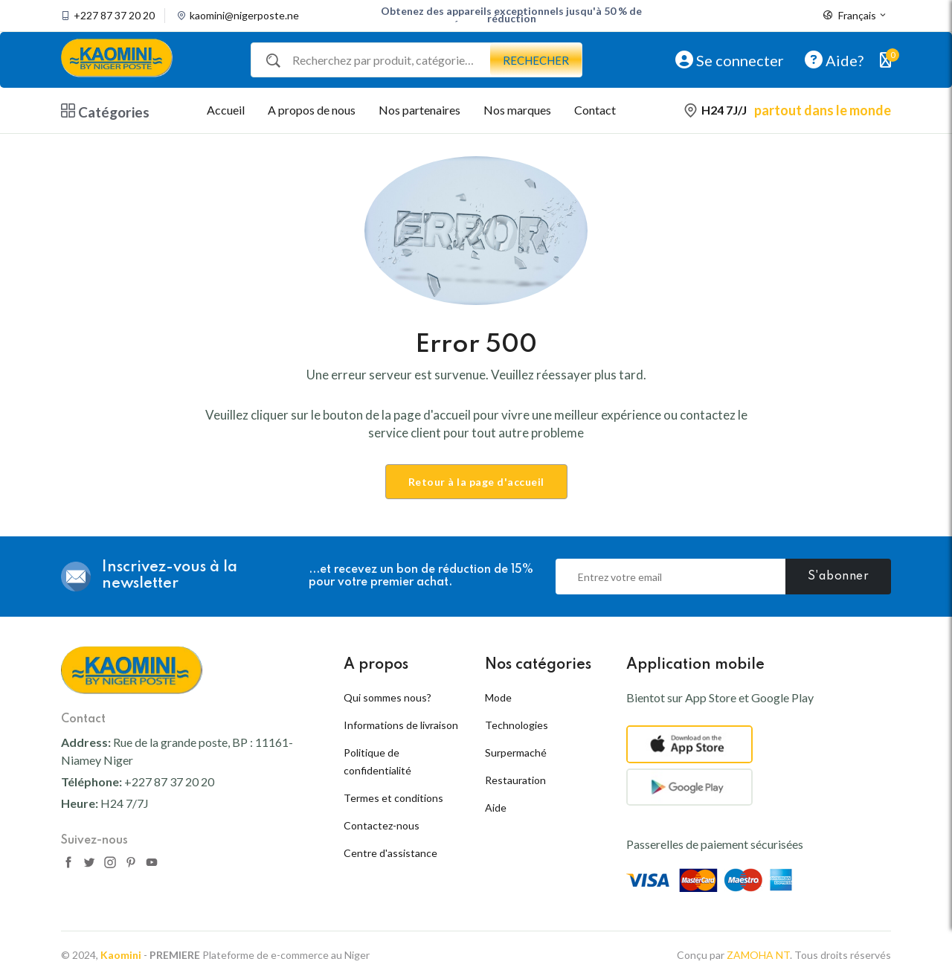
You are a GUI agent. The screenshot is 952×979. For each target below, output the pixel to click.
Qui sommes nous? (387, 697)
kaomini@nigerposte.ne (244, 15)
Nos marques (517, 110)
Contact (595, 110)
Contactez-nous (381, 825)
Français (855, 15)
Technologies (516, 725)
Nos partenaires (419, 110)
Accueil (226, 110)
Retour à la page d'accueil (476, 481)
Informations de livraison (401, 725)
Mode (498, 697)
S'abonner (838, 576)
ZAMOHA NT (758, 954)
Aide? (834, 59)
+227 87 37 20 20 (114, 15)
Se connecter (729, 59)
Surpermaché (516, 752)
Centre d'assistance (390, 853)
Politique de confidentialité (377, 761)
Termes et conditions (393, 798)
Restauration (515, 780)
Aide (495, 807)
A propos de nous (312, 110)
